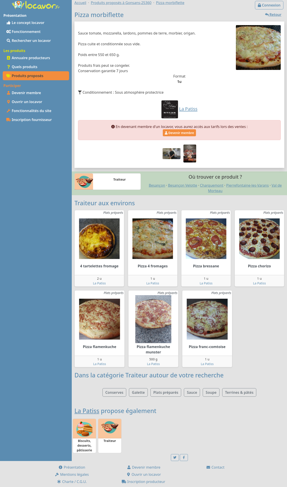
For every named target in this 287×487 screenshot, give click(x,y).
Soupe (211, 392)
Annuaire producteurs (28, 57)
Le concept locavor (25, 22)
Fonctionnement (23, 31)
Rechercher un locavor (28, 40)
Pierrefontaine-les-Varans (247, 185)
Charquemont (211, 185)
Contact (215, 467)
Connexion (269, 5)
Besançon (157, 185)
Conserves (114, 392)
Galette (138, 392)
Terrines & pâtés (239, 392)
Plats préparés (165, 392)
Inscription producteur (143, 481)
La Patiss (99, 283)
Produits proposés (24, 75)
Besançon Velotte (182, 185)
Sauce (192, 392)
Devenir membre (23, 92)
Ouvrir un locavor (24, 101)
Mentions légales (72, 474)
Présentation (71, 467)
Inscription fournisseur (29, 119)
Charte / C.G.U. (72, 481)
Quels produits (21, 66)
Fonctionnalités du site (28, 110)
